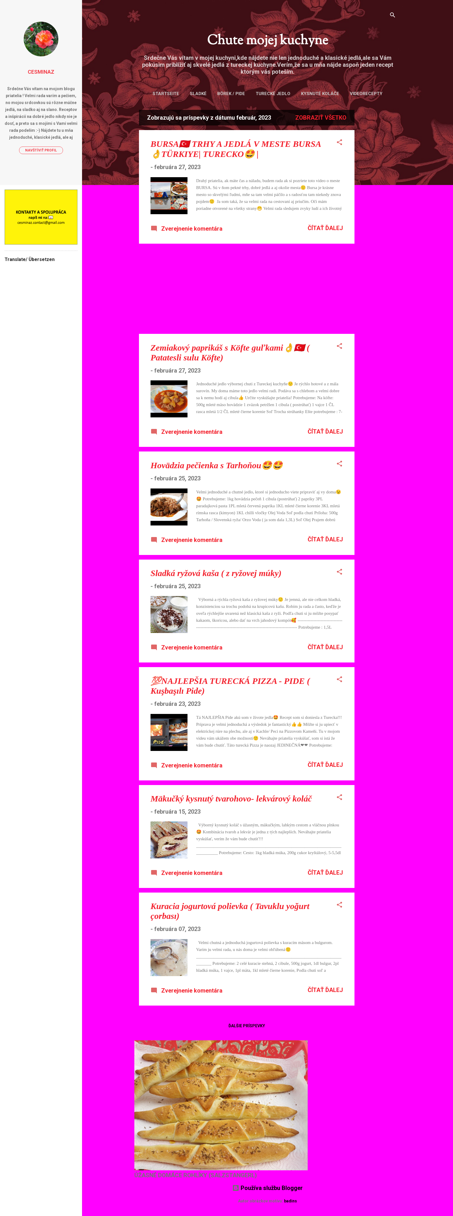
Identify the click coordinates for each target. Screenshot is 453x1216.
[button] (339, 143)
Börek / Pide (231, 93)
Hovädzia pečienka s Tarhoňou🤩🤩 (217, 465)
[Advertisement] (377, 196)
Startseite (166, 93)
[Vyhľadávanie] (392, 16)
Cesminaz (41, 72)
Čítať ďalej (325, 228)
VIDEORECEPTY (366, 93)
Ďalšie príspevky (247, 1025)
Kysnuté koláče (320, 93)
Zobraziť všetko (320, 117)
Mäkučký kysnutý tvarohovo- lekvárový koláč (231, 798)
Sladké (198, 93)
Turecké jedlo (273, 93)
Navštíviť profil (41, 150)
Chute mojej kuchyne (267, 41)
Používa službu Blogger (267, 1187)
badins (290, 1201)
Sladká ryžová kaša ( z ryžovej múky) (216, 573)
